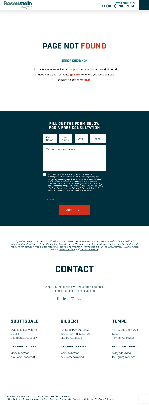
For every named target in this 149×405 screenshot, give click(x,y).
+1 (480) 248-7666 (118, 6)
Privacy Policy (78, 188)
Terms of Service (89, 249)
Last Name (65, 138)
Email (80, 138)
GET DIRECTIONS (24, 346)
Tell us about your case (60, 149)
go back (75, 74)
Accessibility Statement (83, 399)
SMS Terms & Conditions (106, 399)
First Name (49, 138)
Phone (96, 138)
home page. (84, 79)
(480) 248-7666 (20, 353)
